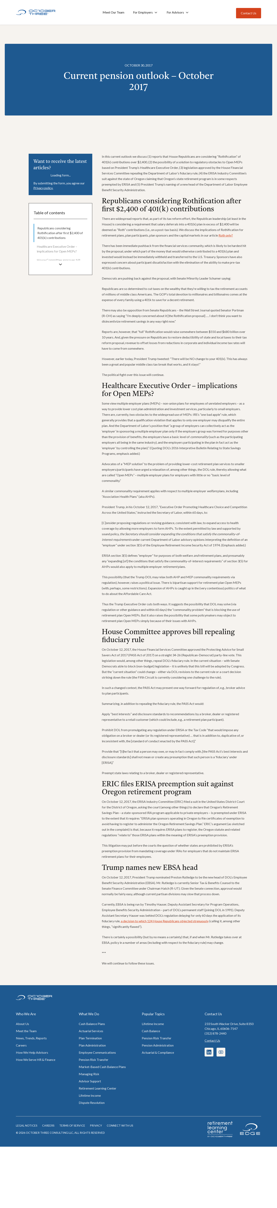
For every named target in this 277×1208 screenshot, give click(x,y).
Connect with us (120, 1125)
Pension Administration (158, 1045)
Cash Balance (151, 1031)
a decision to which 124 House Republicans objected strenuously (165, 921)
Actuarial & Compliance (158, 1052)
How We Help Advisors (32, 1052)
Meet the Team (26, 1031)
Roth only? (226, 235)
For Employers (145, 12)
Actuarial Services (91, 1031)
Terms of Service (72, 1125)
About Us (22, 1024)
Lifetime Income (90, 1095)
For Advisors (178, 12)
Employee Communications (97, 1052)
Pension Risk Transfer (93, 1059)
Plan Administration (92, 1045)
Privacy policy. (43, 188)
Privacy (96, 1125)
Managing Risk (89, 1074)
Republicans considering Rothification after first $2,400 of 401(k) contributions (60, 233)
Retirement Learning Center (97, 1088)
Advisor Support (90, 1081)
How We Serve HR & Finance (35, 1059)
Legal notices (26, 1125)
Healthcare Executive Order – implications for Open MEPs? (57, 249)
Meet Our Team (113, 12)
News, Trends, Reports (31, 1038)
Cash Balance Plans (92, 1024)
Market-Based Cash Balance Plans (102, 1067)
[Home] (36, 12)
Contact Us (212, 1040)
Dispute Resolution (92, 1102)
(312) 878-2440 (215, 1033)
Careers (21, 1045)
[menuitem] (60, 233)
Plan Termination (90, 1038)
